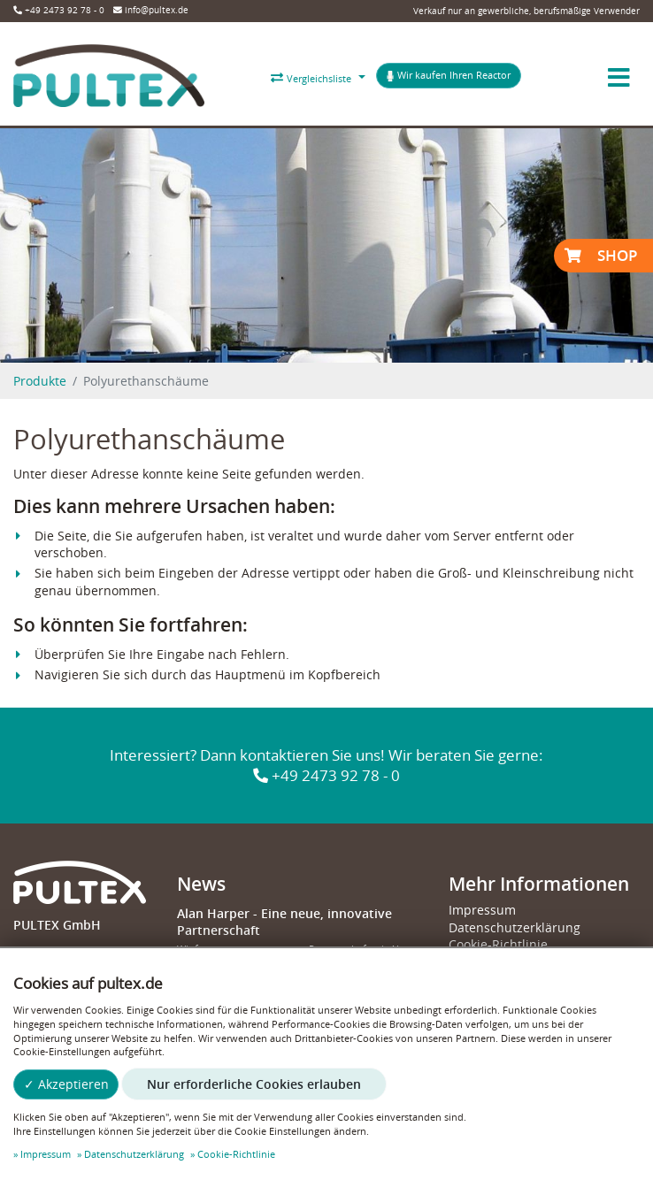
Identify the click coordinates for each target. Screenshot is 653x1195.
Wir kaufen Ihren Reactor (448, 75)
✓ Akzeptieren (66, 1084)
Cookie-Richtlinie (498, 944)
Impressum (482, 909)
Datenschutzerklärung (514, 927)
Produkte (39, 380)
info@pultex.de (150, 10)
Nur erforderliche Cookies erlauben (254, 1084)
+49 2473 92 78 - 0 (58, 10)
